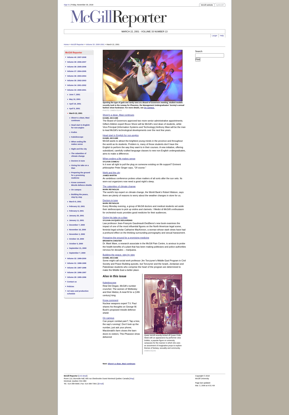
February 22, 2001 (77, 206)
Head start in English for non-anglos (80, 126)
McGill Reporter (77, 44)
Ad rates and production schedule (78, 292)
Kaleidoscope (77, 137)
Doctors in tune (78, 161)
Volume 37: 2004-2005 (76, 71)
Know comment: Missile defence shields (81, 183)
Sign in (67, 5)
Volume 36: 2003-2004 (76, 76)
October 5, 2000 (76, 244)
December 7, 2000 (77, 225)
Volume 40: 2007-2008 (76, 57)
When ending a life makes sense (119, 158)
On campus (76, 190)
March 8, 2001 (75, 202)
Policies (70, 286)
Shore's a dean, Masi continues (80, 119)
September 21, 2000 (78, 248)
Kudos (74, 132)
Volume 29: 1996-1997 (76, 272)
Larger (214, 36)
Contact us (72, 282)
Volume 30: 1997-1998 (76, 268)
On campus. (149, 108)
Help (222, 36)
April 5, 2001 (74, 109)
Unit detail (83, 376)
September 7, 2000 (77, 253)
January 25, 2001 (76, 216)
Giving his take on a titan (80, 166)
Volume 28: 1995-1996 (76, 277)
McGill (220, 5)
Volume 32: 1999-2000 (76, 258)
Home (66, 44)
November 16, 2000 (77, 230)
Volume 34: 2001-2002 (76, 85)
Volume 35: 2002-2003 (76, 80)
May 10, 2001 (75, 99)
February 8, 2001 (76, 211)
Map (132, 379)
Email (100, 384)
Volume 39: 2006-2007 (76, 62)
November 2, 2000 (77, 234)
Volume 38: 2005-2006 (76, 67)
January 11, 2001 (76, 220)
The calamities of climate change (78, 154)
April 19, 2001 (75, 104)
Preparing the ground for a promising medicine (80, 175)
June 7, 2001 (74, 95)
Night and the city (79, 149)
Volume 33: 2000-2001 (95, 44)
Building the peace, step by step (79, 195)
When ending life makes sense (78, 143)
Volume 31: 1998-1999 (76, 263)
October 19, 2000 (76, 239)
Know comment (110, 300)
